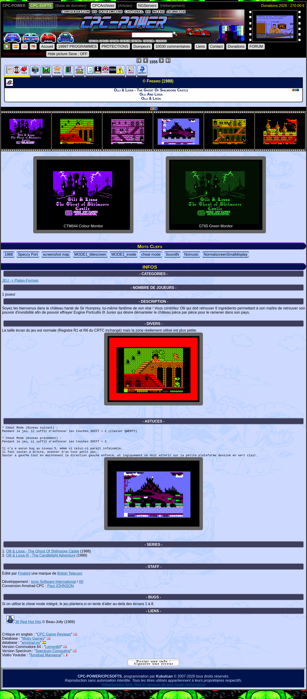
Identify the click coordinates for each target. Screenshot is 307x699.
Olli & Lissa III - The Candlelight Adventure (40, 563)
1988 (9, 254)
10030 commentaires (173, 46)
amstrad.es (31, 650)
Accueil (47, 46)
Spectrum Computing (53, 658)
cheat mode (151, 254)
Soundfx (172, 254)
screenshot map (56, 254)
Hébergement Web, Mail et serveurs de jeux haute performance (154, 692)
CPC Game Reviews (54, 642)
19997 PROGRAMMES (77, 46)
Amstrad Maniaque (45, 663)
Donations (236, 46)
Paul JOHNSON (60, 593)
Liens (200, 46)
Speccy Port (28, 254)
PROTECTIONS (115, 46)
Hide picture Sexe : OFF (67, 54)
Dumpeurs (141, 46)
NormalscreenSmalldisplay (225, 254)
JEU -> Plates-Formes (20, 280)
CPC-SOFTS (40, 6)
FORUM (256, 46)
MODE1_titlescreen (90, 254)
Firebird (24, 581)
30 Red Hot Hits (28, 629)
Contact (216, 46)
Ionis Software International (53, 589)
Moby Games (33, 646)
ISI (81, 589)
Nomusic (191, 254)
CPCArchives (103, 6)
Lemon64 (53, 654)
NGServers (147, 6)
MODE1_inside (123, 254)
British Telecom (69, 581)
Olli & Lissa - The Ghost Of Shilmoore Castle (42, 559)
